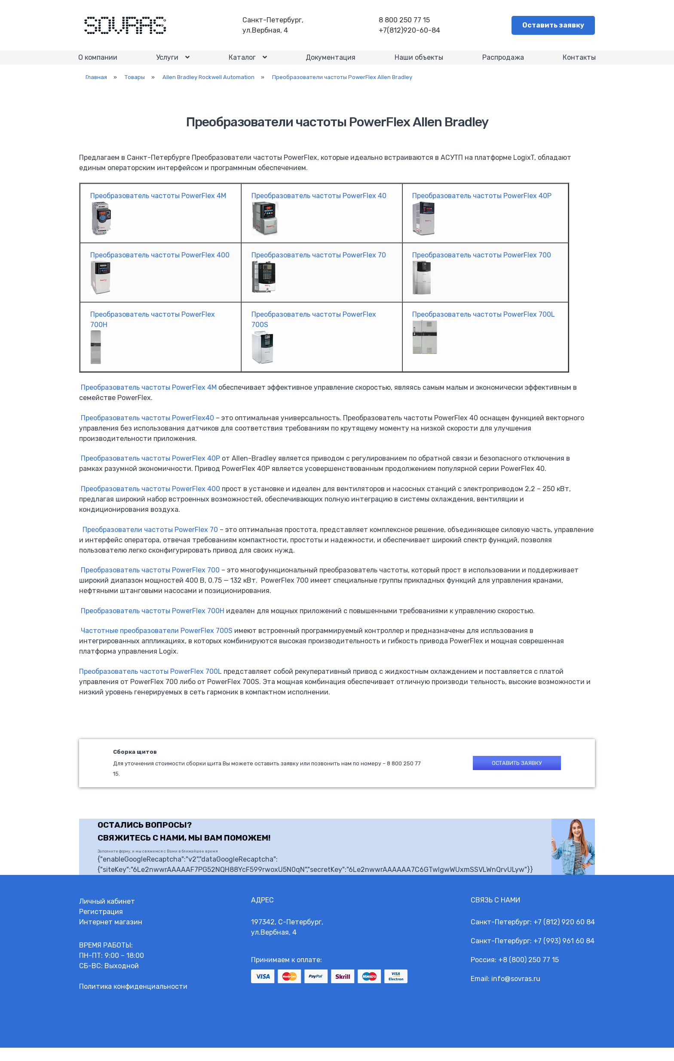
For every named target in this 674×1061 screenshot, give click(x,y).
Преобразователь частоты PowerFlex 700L (150, 683)
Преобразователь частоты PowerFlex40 (147, 429)
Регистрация (101, 925)
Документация (330, 64)
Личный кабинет (107, 915)
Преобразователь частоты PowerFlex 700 (481, 267)
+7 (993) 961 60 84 (563, 954)
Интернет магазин (110, 935)
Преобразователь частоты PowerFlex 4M (158, 207)
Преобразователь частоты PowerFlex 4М (149, 399)
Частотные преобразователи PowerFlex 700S (157, 642)
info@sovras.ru (515, 992)
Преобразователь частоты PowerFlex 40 (318, 207)
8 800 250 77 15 (406, 21)
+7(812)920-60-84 (411, 31)
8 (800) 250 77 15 (531, 973)
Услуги (168, 64)
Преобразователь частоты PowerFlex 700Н (152, 622)
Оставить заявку (553, 26)
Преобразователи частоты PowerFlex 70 (150, 541)
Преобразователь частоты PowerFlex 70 (318, 267)
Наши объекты (418, 64)
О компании (98, 64)
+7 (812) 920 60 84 (564, 935)
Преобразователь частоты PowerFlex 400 (160, 267)
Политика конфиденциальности (133, 1000)
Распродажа (502, 64)
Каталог (242, 64)
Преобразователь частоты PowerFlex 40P (481, 207)
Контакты (578, 64)
